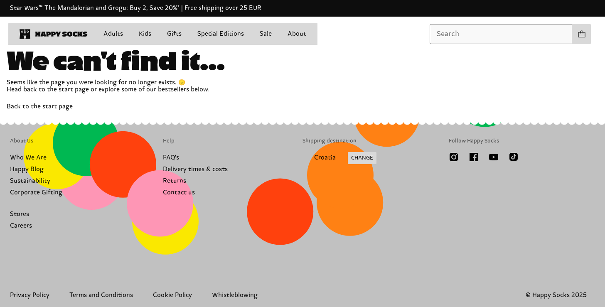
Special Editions (220, 33)
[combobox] (501, 34)
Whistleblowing (235, 295)
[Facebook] (474, 157)
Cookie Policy (172, 295)
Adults (113, 33)
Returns (174, 180)
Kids (145, 33)
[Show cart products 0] (581, 34)
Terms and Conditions (101, 295)
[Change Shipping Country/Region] (339, 158)
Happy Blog (27, 169)
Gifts (174, 33)
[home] (54, 34)
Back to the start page (40, 106)
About (297, 33)
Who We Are (28, 157)
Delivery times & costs (195, 169)
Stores (19, 214)
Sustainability (30, 180)
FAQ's (171, 157)
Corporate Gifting (36, 192)
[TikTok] (514, 157)
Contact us (179, 192)
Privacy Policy (29, 295)
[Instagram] (454, 157)
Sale (266, 33)
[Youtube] (494, 157)
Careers (21, 225)
